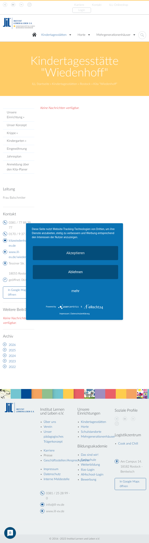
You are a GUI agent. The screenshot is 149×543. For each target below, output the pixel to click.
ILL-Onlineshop (118, 4)
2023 (12, 361)
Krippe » (12, 133)
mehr (75, 291)
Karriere (79, 4)
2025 (12, 350)
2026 (12, 344)
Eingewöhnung (17, 148)
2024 (12, 355)
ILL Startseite (40, 84)
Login (81, 10)
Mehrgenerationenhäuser (113, 34)
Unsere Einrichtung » (15, 115)
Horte (81, 34)
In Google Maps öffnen (18, 292)
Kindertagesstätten (54, 34)
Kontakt (96, 4)
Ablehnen (75, 272)
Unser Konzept (17, 125)
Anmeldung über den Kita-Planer (18, 167)
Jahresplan (14, 156)
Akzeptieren (75, 253)
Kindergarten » (16, 140)
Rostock (85, 84)
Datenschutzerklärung (80, 314)
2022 (12, 367)
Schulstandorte (91, 431)
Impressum (64, 314)
